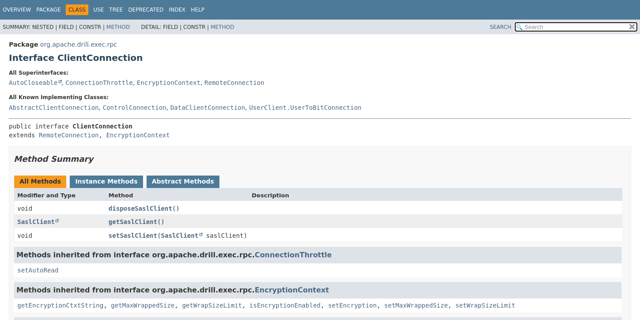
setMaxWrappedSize (416, 305)
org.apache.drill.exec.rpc (78, 44)
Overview (17, 10)
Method (118, 27)
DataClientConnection (207, 107)
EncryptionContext (168, 82)
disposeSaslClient (140, 208)
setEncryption (352, 305)
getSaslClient (132, 221)
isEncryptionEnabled (285, 305)
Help (198, 10)
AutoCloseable (33, 82)
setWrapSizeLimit (485, 305)
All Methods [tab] (40, 181)
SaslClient (36, 221)
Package (48, 10)
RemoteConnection (234, 82)
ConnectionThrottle (99, 82)
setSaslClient (132, 235)
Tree (116, 10)
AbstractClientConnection (54, 107)
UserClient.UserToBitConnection (305, 107)
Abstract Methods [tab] (183, 181)
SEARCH (501, 27)
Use (98, 10)
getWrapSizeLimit (212, 305)
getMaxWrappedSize (143, 305)
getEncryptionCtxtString (60, 305)
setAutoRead (38, 270)
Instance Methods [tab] (106, 181)
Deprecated (146, 10)
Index (177, 10)
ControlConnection (134, 107)
